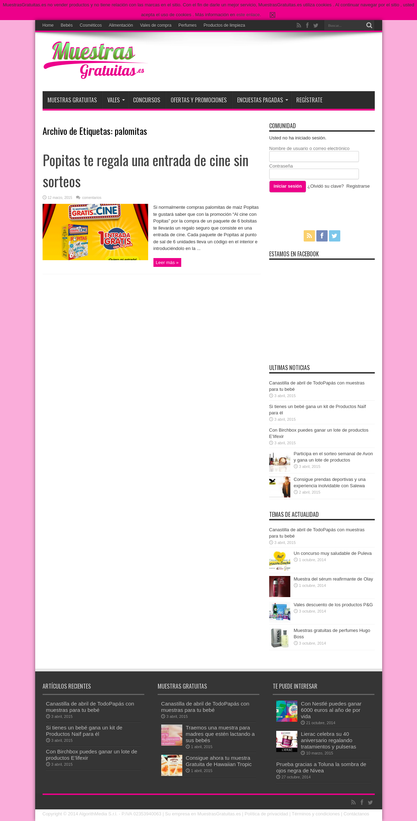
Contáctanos (356, 813)
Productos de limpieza (224, 25)
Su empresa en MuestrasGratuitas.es (203, 813)
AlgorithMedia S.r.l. (98, 813)
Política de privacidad (266, 813)
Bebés (67, 25)
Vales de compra (155, 25)
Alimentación (121, 25)
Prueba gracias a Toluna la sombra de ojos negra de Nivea (321, 767)
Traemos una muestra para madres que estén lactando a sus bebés (220, 734)
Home (48, 25)
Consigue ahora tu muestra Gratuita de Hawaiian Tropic (219, 761)
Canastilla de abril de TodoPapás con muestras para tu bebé (90, 707)
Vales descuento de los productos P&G (333, 604)
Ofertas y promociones (199, 100)
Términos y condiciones (316, 813)
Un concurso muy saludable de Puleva (333, 553)
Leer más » (167, 262)
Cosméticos (91, 25)
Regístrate (309, 100)
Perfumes (187, 25)
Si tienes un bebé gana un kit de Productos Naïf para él (84, 731)
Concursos (146, 100)
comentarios (91, 198)
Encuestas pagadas (262, 100)
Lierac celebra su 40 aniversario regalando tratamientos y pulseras (328, 740)
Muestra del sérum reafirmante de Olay (333, 579)
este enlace (248, 14)
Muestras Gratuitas (72, 100)
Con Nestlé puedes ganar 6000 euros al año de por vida (331, 710)
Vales (116, 100)
